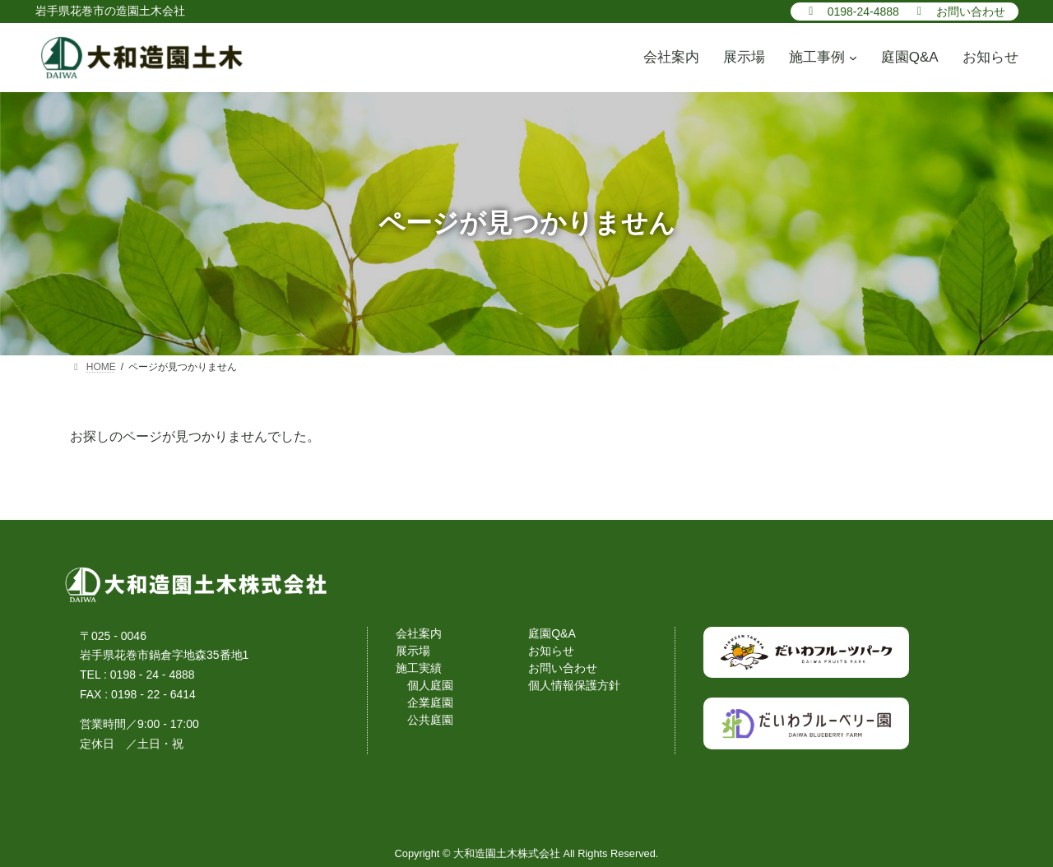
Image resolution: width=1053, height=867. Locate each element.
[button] (851, 10)
